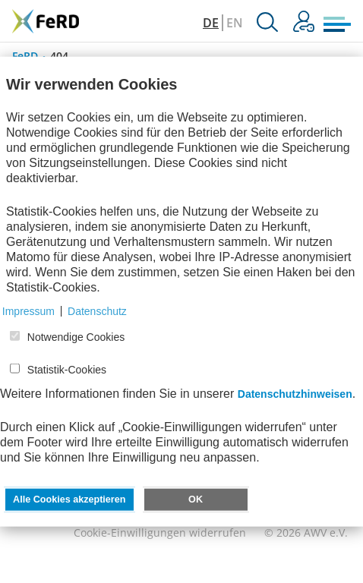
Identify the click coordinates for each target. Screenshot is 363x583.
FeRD (25, 56)
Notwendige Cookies (76, 337)
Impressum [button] (28, 310)
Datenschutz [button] (97, 310)
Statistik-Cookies (66, 370)
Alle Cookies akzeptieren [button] (69, 498)
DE (211, 22)
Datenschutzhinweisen (295, 393)
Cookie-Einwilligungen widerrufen (160, 532)
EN (234, 22)
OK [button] (195, 498)
